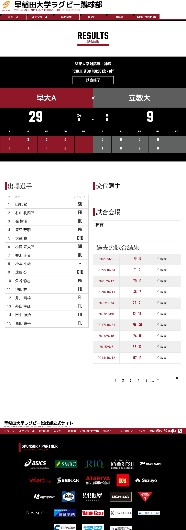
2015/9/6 (106, 347)
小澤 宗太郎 (24, 247)
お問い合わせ (146, 17)
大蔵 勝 (21, 238)
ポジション (80, 197)
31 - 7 (137, 270)
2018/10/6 (106, 314)
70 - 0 (137, 281)
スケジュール (40, 17)
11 (158, 381)
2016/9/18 (106, 336)
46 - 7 (137, 292)
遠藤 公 (21, 272)
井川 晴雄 (23, 298)
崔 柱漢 (21, 221)
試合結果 (66, 17)
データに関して (124, 431)
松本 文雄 (23, 264)
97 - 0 (137, 358)
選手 (17, 197)
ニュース (13, 17)
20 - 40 (137, 325)
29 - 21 (137, 303)
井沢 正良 (23, 255)
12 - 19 (137, 314)
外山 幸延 (23, 306)
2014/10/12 (106, 358)
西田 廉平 (23, 323)
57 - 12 (137, 347)
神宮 (107, 63)
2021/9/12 (106, 281)
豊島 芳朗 (23, 230)
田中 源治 (23, 315)
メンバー (93, 17)
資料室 (119, 17)
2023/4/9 (106, 259)
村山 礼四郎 (24, 213)
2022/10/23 (106, 270)
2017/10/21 (106, 325)
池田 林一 (23, 289)
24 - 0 (137, 336)
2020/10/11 (106, 292)
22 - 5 (137, 259)
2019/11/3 (106, 303)
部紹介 (107, 431)
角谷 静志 (23, 281)
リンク (141, 431)
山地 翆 (21, 204)
